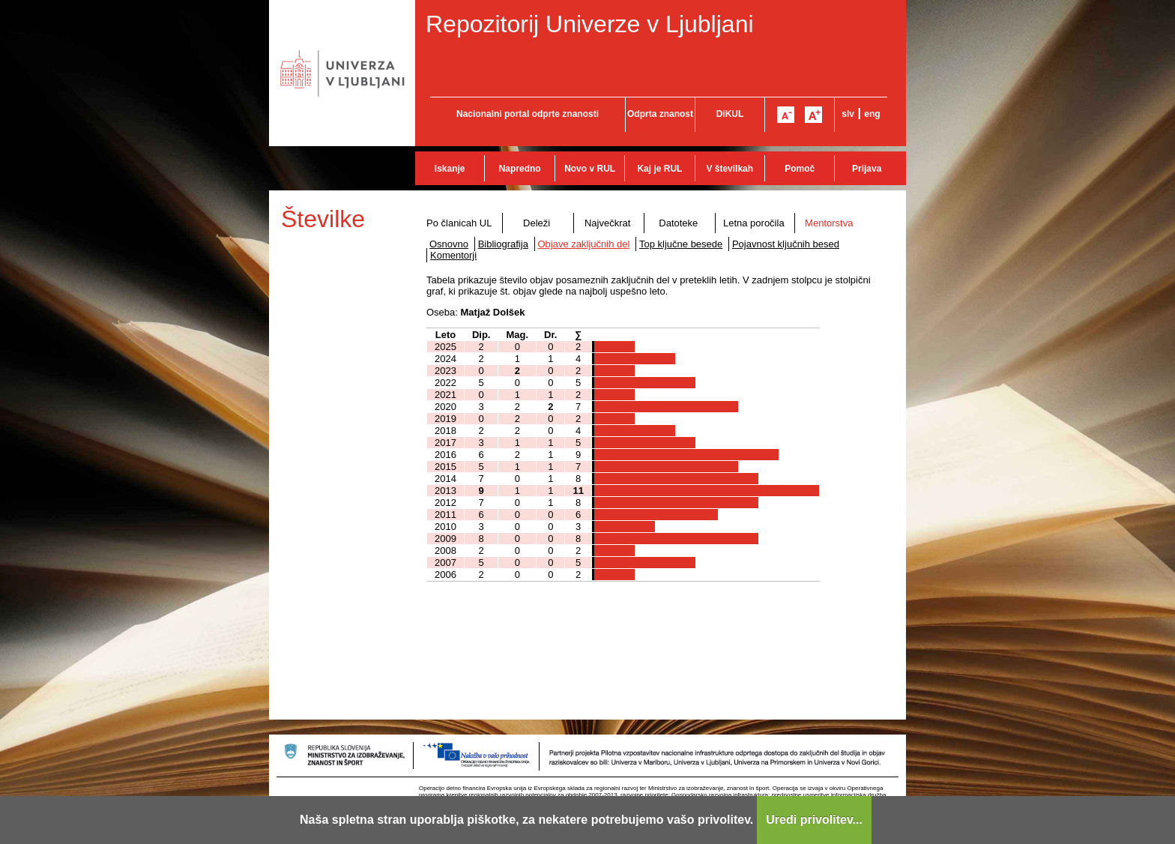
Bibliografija (503, 244)
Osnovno (448, 244)
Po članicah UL (459, 223)
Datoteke (678, 223)
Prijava (866, 168)
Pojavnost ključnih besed (785, 244)
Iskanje (450, 168)
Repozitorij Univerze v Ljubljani (590, 23)
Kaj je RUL (659, 168)
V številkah (729, 168)
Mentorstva (829, 223)
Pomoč (800, 168)
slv (848, 114)
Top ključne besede (680, 244)
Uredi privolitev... (814, 819)
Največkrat (607, 223)
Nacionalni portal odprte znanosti (527, 114)
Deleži (536, 223)
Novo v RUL (589, 168)
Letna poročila (754, 223)
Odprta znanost (660, 114)
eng (872, 114)
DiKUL (730, 114)
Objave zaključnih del (584, 244)
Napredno (520, 168)
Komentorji (453, 255)
